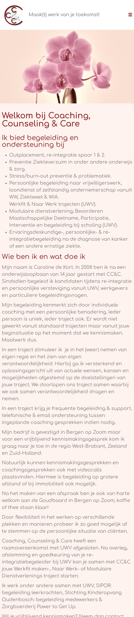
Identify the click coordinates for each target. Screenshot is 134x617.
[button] (130, 15)
